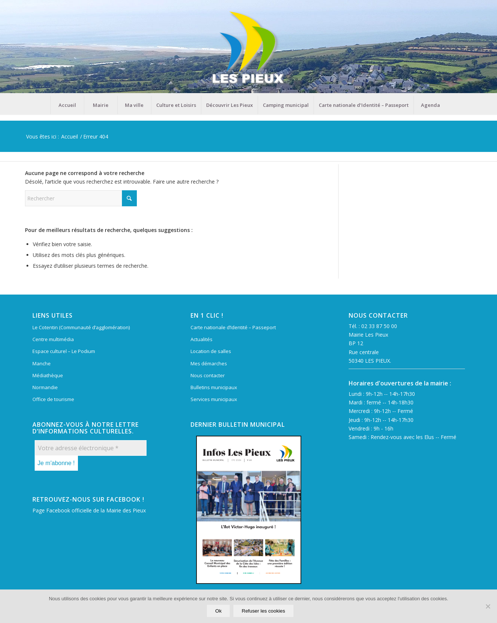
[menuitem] (67, 105)
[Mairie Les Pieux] (248, 47)
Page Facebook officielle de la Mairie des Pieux (89, 510)
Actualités (202, 339)
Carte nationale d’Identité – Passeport (233, 327)
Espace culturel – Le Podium (63, 351)
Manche (41, 363)
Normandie (45, 387)
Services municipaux (214, 399)
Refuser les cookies (263, 611)
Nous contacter (208, 375)
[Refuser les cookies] (487, 606)
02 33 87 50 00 (379, 326)
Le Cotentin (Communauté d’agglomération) (81, 327)
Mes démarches (209, 363)
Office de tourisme (53, 399)
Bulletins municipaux (214, 387)
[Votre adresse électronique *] (91, 448)
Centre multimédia (53, 339)
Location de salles (211, 351)
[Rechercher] (81, 198)
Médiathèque (47, 375)
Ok (219, 611)
